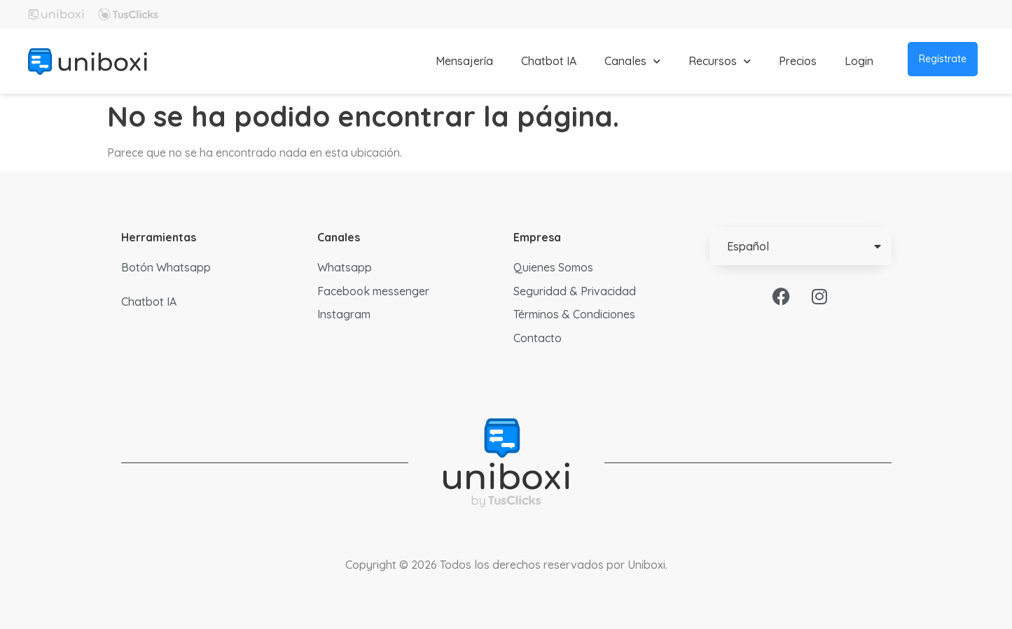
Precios (798, 61)
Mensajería (464, 61)
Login (859, 61)
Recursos (719, 61)
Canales (632, 61)
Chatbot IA (548, 61)
